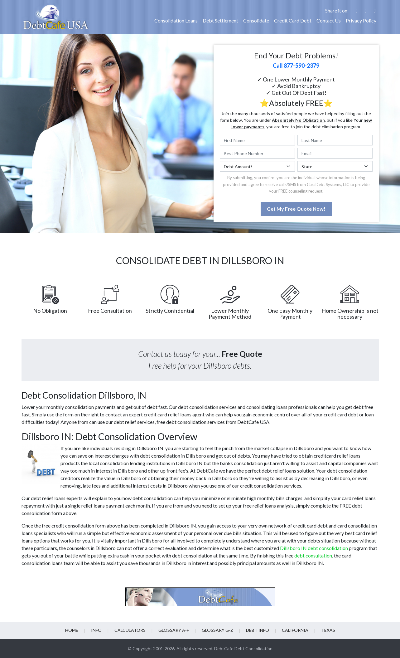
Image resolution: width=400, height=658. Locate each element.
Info (96, 630)
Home (71, 630)
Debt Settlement (220, 20)
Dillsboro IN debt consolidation (314, 548)
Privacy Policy (361, 20)
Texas (328, 630)
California (295, 630)
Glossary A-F (173, 630)
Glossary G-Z (217, 630)
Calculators (130, 630)
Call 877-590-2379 (296, 65)
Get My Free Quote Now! (296, 209)
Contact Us (328, 20)
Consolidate (256, 20)
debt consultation (313, 555)
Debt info (257, 630)
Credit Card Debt (292, 20)
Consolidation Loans (176, 20)
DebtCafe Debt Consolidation (243, 648)
